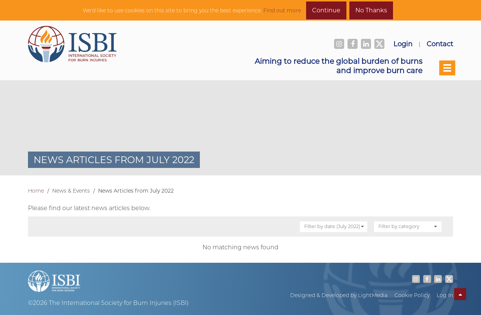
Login (402, 43)
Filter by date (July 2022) (334, 226)
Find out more (282, 10)
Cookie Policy (412, 295)
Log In (445, 295)
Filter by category (407, 226)
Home (36, 190)
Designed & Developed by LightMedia (338, 295)
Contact (440, 43)
